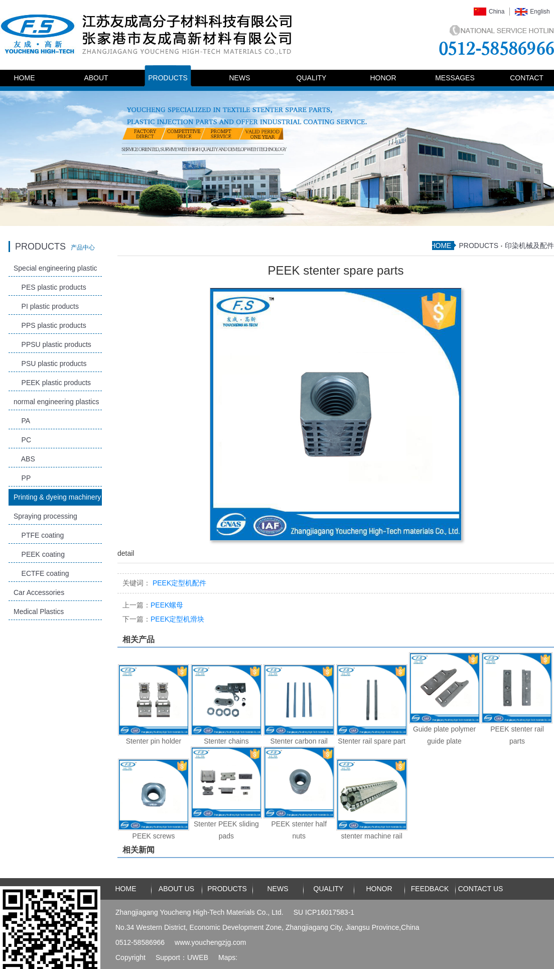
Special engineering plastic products (55, 270)
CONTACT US (480, 889)
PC (22, 440)
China (496, 11)
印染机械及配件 (529, 245)
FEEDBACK (430, 889)
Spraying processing (45, 516)
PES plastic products (50, 287)
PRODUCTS (168, 78)
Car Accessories (39, 592)
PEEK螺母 (152, 605)
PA (22, 421)
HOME (24, 78)
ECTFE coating (41, 573)
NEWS (239, 78)
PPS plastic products (50, 325)
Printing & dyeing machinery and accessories (57, 499)
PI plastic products (46, 306)
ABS (24, 459)
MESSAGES (455, 78)
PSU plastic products (50, 363)
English (539, 11)
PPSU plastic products (52, 344)
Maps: (227, 957)
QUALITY (312, 78)
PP (22, 478)
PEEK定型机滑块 (163, 619)
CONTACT (526, 78)
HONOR (383, 78)
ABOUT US (176, 889)
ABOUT (96, 78)
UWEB (197, 957)
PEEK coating (39, 554)
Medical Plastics (39, 612)
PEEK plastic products (52, 383)
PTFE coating (39, 535)
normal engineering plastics (56, 402)
